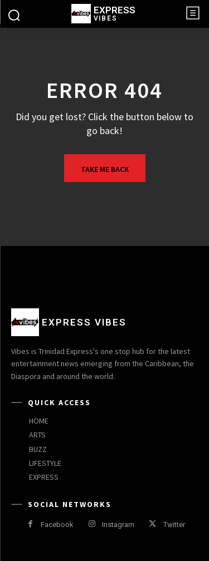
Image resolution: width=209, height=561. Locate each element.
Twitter (174, 524)
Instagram (118, 524)
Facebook (57, 524)
